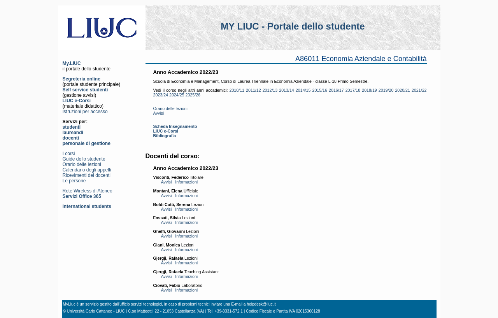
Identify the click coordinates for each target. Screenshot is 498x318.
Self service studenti (85, 90)
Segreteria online (81, 79)
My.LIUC (72, 63)
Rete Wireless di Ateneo (87, 191)
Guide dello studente (84, 159)
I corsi (69, 153)
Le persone (74, 180)
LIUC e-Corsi (77, 100)
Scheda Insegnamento (175, 126)
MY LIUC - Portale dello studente (293, 26)
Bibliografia (164, 135)
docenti (71, 138)
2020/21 (402, 90)
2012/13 (270, 90)
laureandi (73, 132)
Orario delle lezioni (82, 164)
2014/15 (303, 90)
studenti (72, 127)
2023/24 (160, 95)
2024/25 (176, 95)
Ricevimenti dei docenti (86, 175)
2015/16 (319, 90)
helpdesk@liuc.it (261, 304)
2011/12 (253, 90)
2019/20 (386, 90)
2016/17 (336, 90)
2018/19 (369, 90)
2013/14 (286, 90)
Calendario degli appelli (87, 170)
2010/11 (236, 90)
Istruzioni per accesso (85, 111)
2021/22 (419, 90)
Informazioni (186, 182)
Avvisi (158, 113)
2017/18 (353, 90)
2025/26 (193, 95)
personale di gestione (86, 143)
